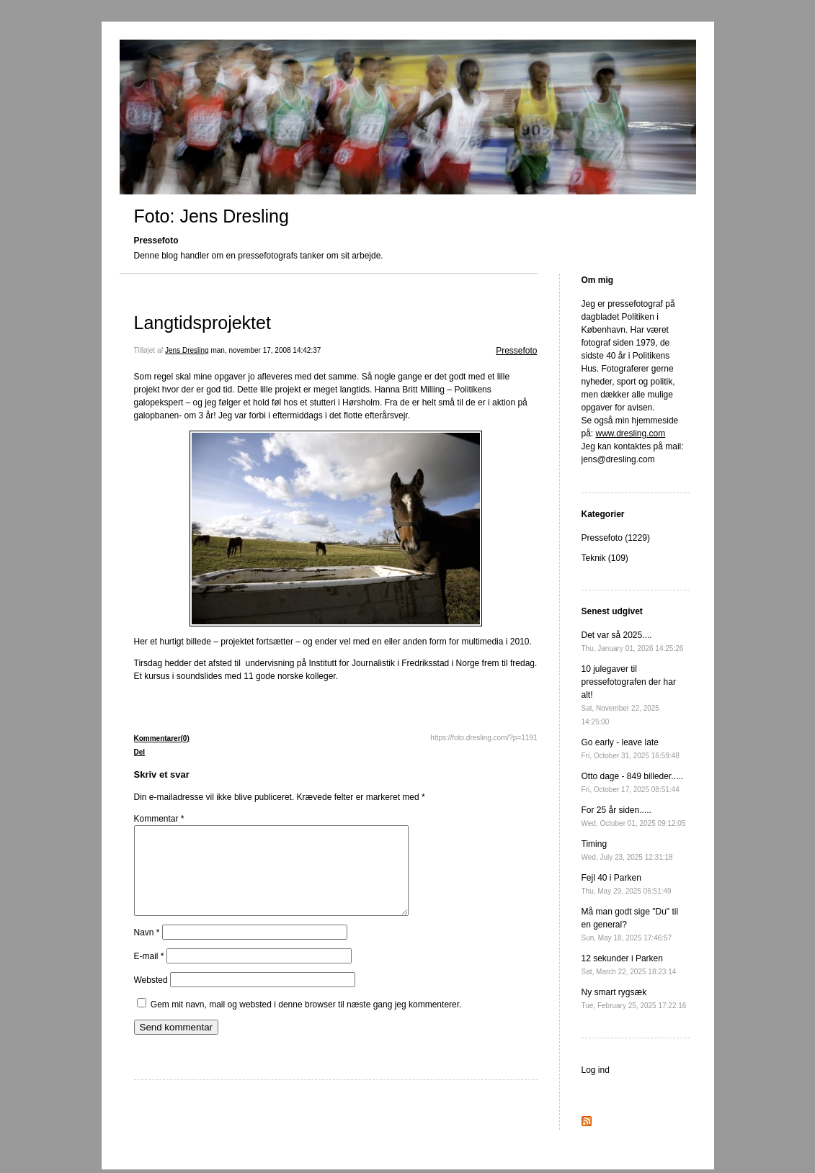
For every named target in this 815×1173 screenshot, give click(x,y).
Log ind (596, 1070)
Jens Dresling (187, 350)
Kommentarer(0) (162, 738)
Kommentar (159, 819)
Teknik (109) (605, 558)
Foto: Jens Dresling (211, 216)
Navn (147, 950)
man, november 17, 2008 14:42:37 (265, 350)
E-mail (149, 973)
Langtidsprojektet (202, 323)
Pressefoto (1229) (616, 538)
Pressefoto (516, 351)
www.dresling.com (631, 433)
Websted (151, 997)
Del (140, 752)
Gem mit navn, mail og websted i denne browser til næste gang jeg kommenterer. (306, 1022)
